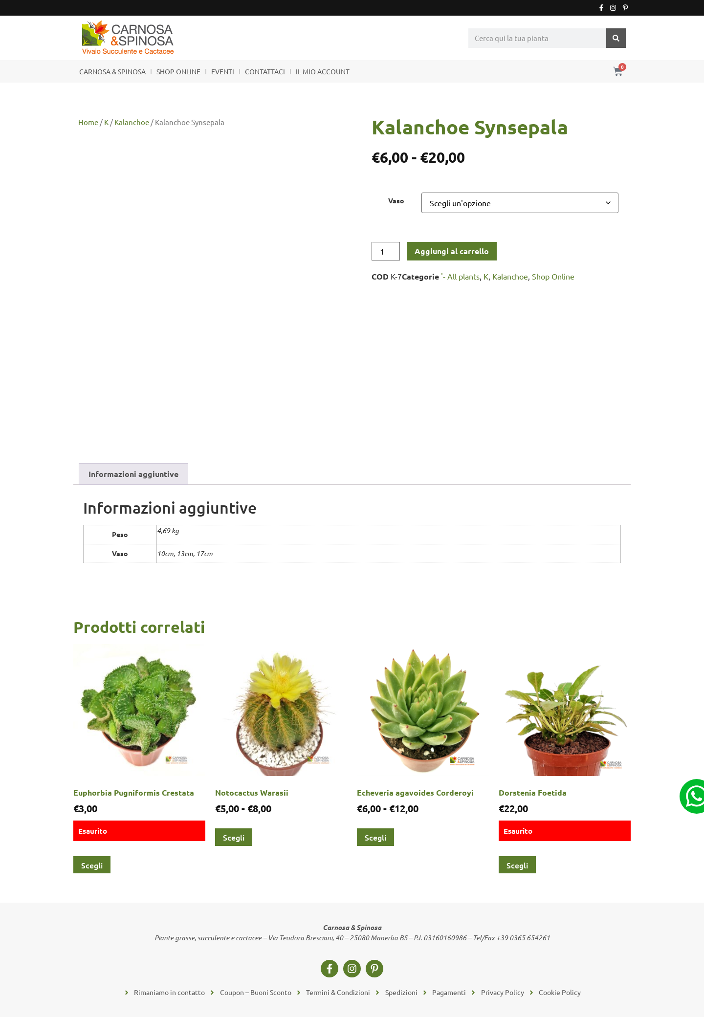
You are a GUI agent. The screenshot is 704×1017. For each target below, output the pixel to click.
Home (88, 122)
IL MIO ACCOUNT (323, 71)
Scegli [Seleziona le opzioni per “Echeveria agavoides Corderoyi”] (375, 837)
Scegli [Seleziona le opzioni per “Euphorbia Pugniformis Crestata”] (92, 865)
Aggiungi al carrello (452, 251)
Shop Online (553, 276)
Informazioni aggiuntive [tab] (133, 474)
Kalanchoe (131, 122)
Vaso (396, 200)
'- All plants (460, 276)
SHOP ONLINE (178, 71)
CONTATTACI (265, 71)
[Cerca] (616, 38)
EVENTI (222, 71)
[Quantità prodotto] (386, 251)
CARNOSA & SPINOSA (112, 71)
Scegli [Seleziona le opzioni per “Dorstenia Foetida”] (517, 865)
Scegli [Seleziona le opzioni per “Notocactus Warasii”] (233, 837)
